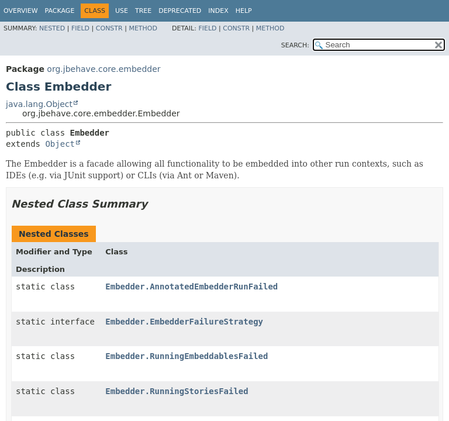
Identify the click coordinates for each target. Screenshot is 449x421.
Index (218, 11)
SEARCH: (295, 45)
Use (121, 11)
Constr (109, 28)
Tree (143, 11)
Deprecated (179, 11)
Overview (21, 11)
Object (60, 144)
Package (60, 11)
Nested (52, 28)
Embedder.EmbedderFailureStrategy (184, 321)
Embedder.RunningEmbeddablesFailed (186, 356)
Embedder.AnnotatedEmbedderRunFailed (191, 286)
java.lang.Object (39, 104)
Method (143, 28)
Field (80, 28)
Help (244, 11)
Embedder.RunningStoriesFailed (176, 391)
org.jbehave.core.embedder (103, 69)
